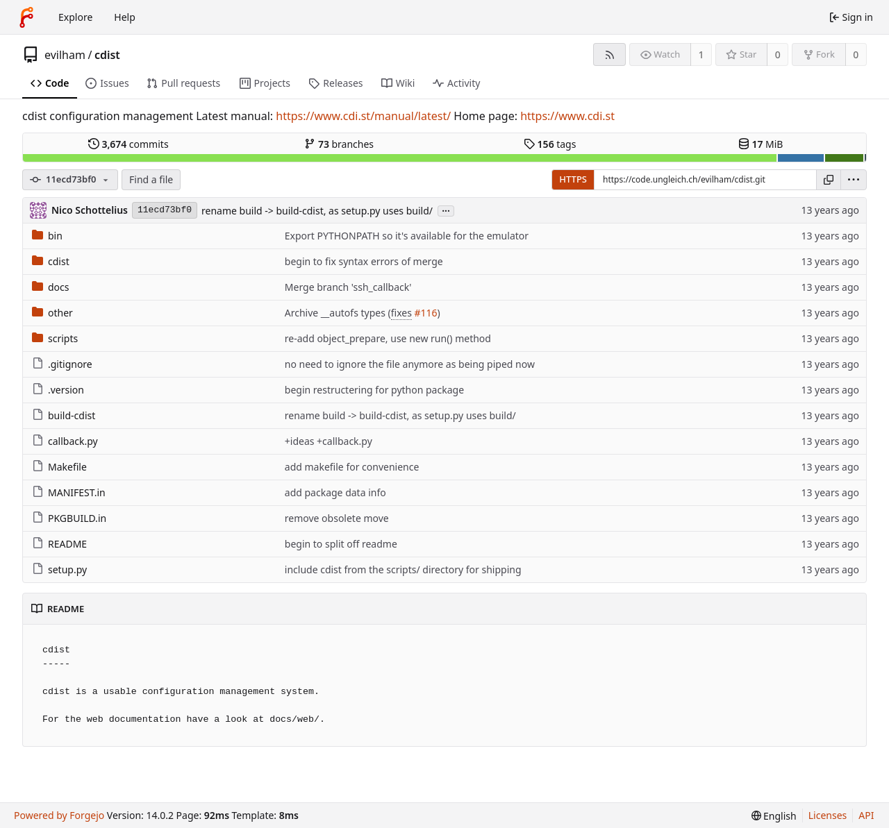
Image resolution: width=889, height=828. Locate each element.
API (866, 815)
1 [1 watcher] (701, 54)
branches (339, 144)
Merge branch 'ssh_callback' (348, 287)
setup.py (59, 569)
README (59, 543)
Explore (75, 17)
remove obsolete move (337, 518)
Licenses (827, 815)
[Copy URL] (828, 179)
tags (550, 144)
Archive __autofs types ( (338, 312)
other (52, 312)
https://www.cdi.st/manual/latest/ (363, 116)
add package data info (335, 492)
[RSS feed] (609, 54)
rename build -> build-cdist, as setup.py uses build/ (317, 210)
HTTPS (573, 179)
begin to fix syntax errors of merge (364, 261)
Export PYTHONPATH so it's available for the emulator (407, 235)
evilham (64, 55)
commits (128, 144)
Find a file (151, 179)
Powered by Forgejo (59, 815)
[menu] (853, 179)
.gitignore (62, 364)
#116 (426, 312)
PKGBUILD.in (69, 518)
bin (47, 235)
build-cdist (63, 415)
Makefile (59, 466)
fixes (401, 312)
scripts (55, 338)
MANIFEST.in (69, 492)
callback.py (65, 441)
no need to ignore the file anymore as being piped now (410, 364)
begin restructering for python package (374, 389)
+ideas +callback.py (328, 441)
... (446, 209)
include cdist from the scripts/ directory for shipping (403, 569)
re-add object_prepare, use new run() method (388, 338)
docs (50, 287)
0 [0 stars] (778, 54)
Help (124, 17)
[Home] (26, 17)
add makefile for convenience (352, 466)
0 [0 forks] (855, 54)
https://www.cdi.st (567, 116)
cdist (107, 55)
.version (58, 389)
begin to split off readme (341, 543)
